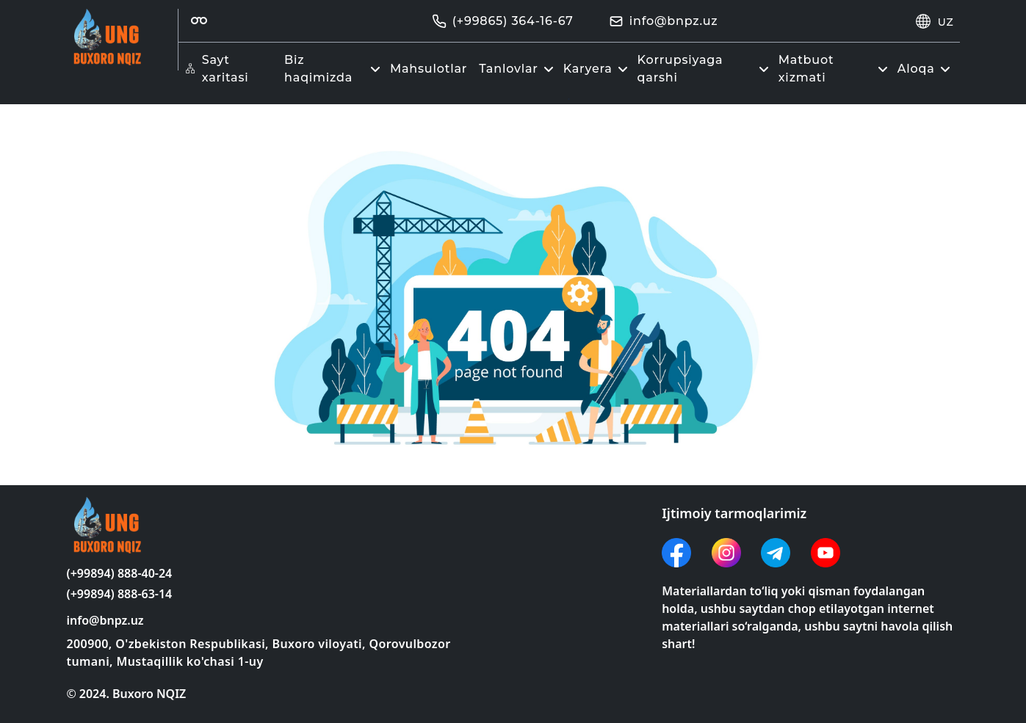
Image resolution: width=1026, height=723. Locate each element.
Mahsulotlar (428, 69)
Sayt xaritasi (216, 68)
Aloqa (925, 69)
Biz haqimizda (334, 68)
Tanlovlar (518, 69)
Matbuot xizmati (835, 68)
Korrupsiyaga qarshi (705, 68)
